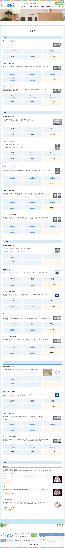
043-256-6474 (34, 3)
